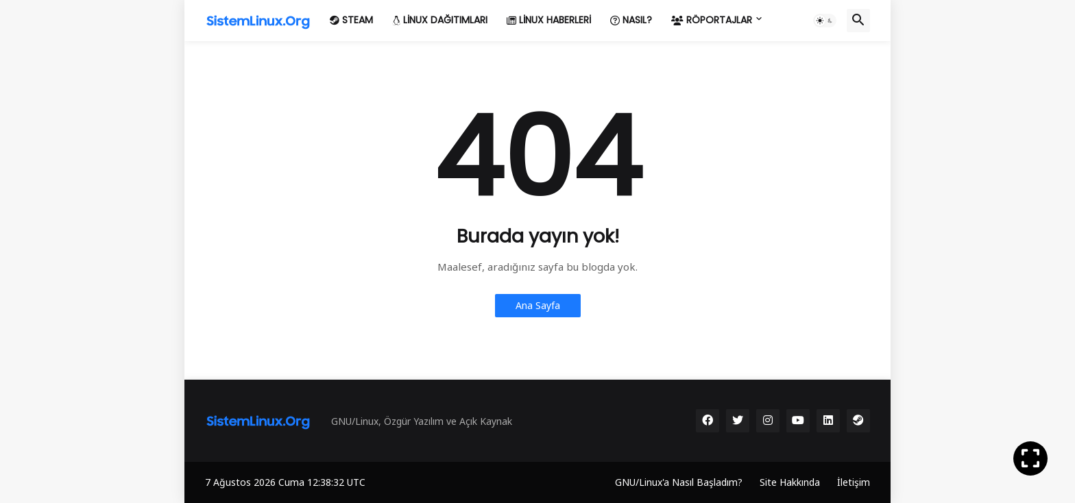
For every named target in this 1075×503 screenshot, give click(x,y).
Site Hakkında (790, 482)
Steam (351, 20)
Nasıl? (631, 20)
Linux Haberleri (549, 20)
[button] (824, 20)
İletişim (853, 482)
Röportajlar (711, 20)
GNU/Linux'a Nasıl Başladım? (678, 482)
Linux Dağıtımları (439, 20)
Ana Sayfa (538, 305)
